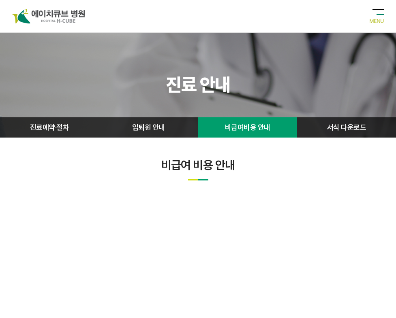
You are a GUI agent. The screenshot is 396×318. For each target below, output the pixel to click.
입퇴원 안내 (148, 127)
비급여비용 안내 (247, 127)
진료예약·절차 (49, 127)
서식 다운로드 (346, 127)
